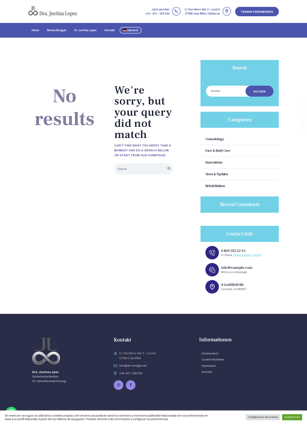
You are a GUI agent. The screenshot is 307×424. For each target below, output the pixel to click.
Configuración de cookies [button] (263, 417)
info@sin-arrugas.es (132, 365)
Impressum (208, 365)
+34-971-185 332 (130, 373)
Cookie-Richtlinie (212, 359)
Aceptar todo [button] (292, 417)
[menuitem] (131, 30)
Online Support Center (247, 255)
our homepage (153, 155)
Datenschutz (210, 353)
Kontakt (206, 371)
